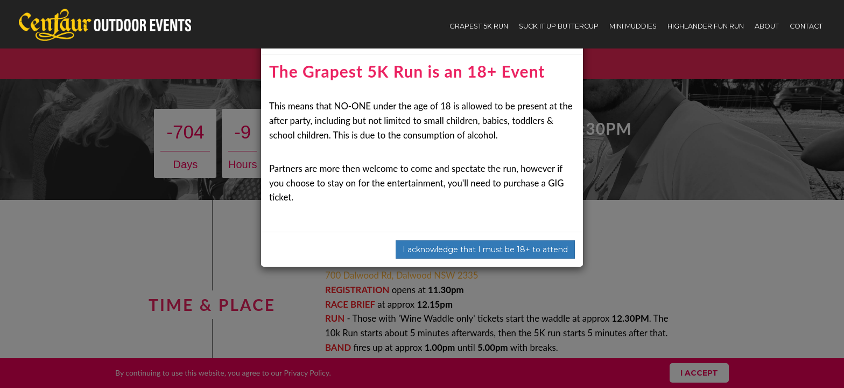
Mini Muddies (633, 26)
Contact (806, 26)
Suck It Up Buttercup (559, 26)
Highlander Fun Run (705, 26)
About (767, 26)
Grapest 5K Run (478, 26)
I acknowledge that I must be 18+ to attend (485, 249)
